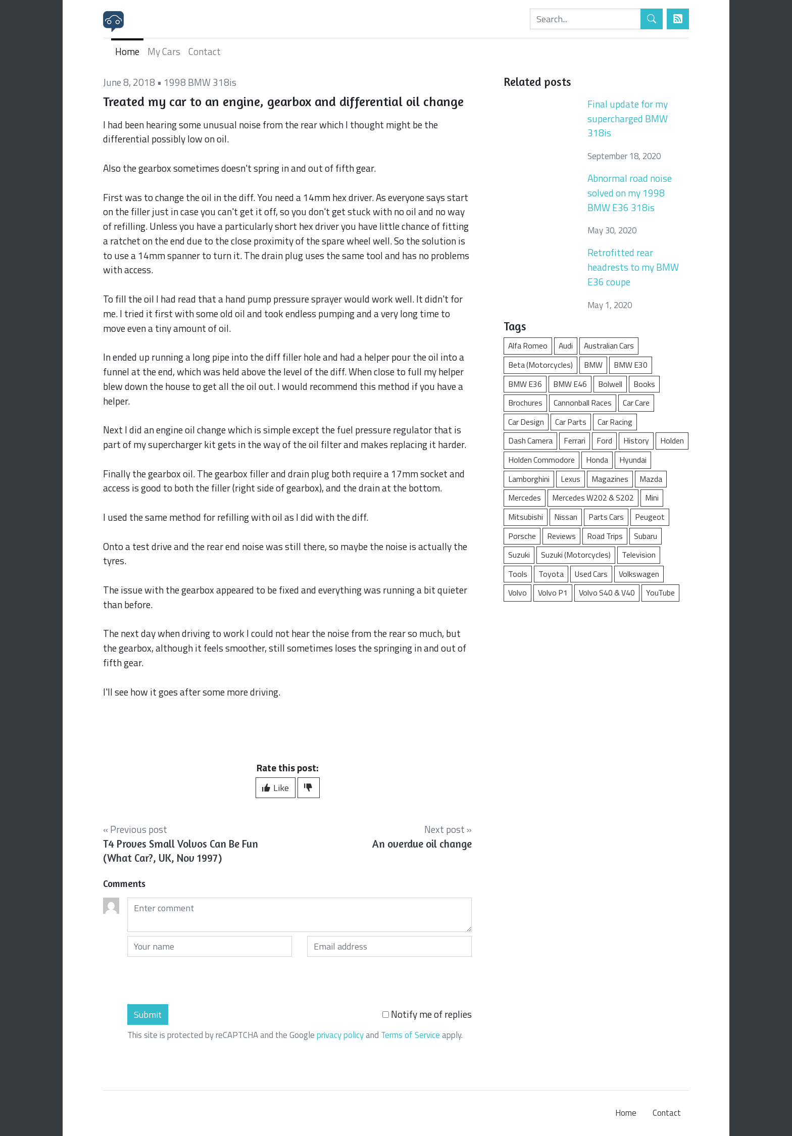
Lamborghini (529, 479)
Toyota (551, 574)
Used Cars (591, 574)
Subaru (645, 536)
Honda (597, 460)
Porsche (522, 536)
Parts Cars (606, 517)
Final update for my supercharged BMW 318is (627, 118)
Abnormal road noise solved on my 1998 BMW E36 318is (629, 193)
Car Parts (570, 422)
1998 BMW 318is (200, 82)
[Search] (585, 19)
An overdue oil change (422, 843)
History (636, 440)
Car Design (526, 422)
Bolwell (610, 384)
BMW (593, 365)
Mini (652, 497)
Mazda (650, 479)
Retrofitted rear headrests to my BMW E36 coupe (633, 267)
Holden (672, 440)
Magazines (609, 479)
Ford (604, 440)
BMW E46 (570, 384)
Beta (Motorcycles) (540, 365)
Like (275, 788)
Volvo (517, 592)
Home (127, 51)
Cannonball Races (583, 403)
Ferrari (574, 440)
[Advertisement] (596, 686)
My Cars (163, 51)
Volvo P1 (553, 592)
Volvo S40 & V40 (607, 592)
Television (639, 555)
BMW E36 (525, 384)
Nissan (565, 517)
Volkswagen (639, 574)
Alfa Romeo (528, 345)
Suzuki (519, 555)
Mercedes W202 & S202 (593, 497)
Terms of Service (410, 1035)
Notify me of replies (427, 1014)
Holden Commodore (541, 460)
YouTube (660, 592)
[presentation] (204, 980)
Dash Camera (530, 440)
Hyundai (633, 460)
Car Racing (615, 422)
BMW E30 (631, 365)
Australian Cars (609, 345)
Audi (566, 345)
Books (644, 384)
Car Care (636, 403)
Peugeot (650, 517)
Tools (517, 574)
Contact (204, 51)
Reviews (561, 536)
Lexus (570, 479)
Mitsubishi (525, 517)
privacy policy (340, 1035)
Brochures (525, 403)
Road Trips (605, 536)
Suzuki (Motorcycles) (576, 555)
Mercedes (524, 497)
